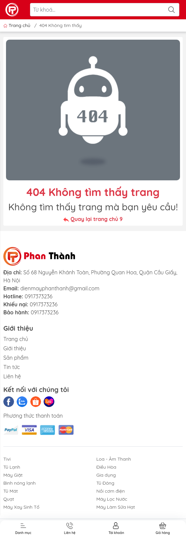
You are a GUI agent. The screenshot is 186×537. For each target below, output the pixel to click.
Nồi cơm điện (110, 491)
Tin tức (11, 367)
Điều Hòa (106, 467)
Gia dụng (106, 475)
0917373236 (39, 296)
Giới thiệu (14, 348)
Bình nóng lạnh (19, 483)
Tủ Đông (105, 483)
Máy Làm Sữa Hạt (115, 507)
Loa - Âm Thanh (113, 459)
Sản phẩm (15, 357)
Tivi (7, 459)
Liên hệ (12, 376)
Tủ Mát (10, 491)
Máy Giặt (13, 475)
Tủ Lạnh (11, 467)
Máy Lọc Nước (111, 499)
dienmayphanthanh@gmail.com (59, 288)
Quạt (8, 499)
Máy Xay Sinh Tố (21, 507)
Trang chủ (17, 25)
